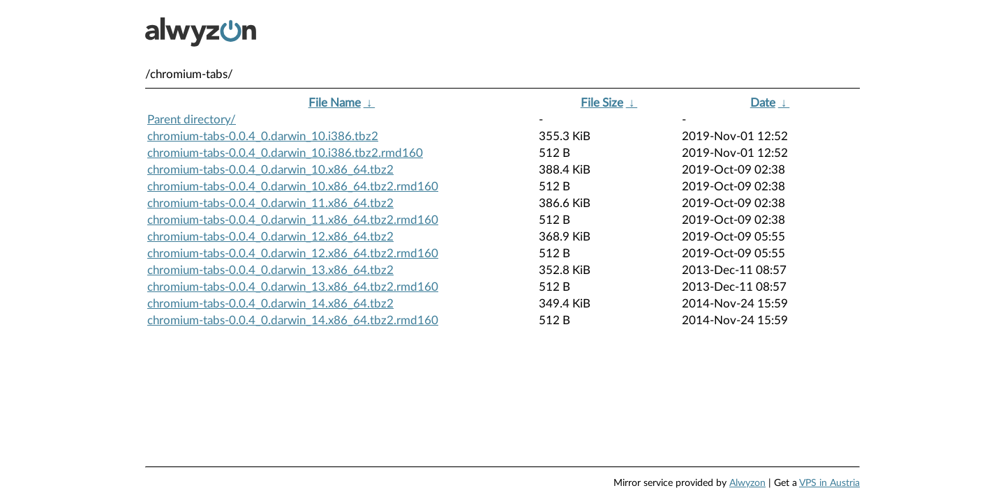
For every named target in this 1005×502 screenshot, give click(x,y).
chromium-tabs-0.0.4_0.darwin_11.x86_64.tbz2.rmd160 (292, 220)
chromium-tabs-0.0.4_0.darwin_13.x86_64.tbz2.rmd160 (292, 287)
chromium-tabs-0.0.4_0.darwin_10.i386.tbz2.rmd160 (285, 153)
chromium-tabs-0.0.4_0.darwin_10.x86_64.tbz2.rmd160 (292, 186)
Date (762, 103)
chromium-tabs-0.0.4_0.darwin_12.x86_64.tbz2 (270, 237)
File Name (334, 103)
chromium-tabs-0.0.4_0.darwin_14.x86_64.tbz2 (270, 304)
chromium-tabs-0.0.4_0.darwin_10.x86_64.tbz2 (270, 170)
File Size (602, 103)
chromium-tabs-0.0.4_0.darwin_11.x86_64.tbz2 (270, 203)
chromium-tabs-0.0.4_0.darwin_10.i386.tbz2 (262, 136)
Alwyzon (747, 483)
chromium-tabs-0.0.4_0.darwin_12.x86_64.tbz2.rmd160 (292, 253)
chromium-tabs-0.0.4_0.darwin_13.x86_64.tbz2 (270, 270)
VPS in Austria (829, 483)
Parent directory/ (191, 120)
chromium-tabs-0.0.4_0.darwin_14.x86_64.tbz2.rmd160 (292, 320)
